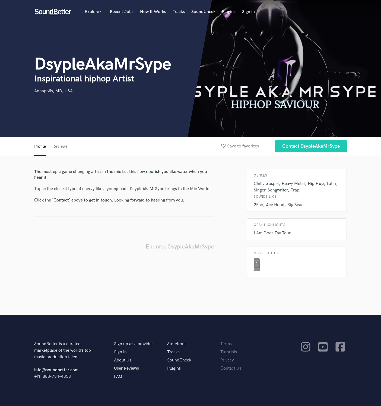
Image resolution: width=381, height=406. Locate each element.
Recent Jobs (122, 11)
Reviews (60, 146)
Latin (331, 183)
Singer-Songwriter (271, 190)
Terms (226, 344)
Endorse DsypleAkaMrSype (180, 246)
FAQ (118, 376)
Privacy (227, 360)
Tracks (179, 11)
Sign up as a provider (133, 344)
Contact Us (230, 368)
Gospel (272, 183)
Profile (40, 146)
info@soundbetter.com (56, 370)
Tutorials (228, 352)
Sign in (248, 11)
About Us (122, 360)
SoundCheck (203, 11)
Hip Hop (316, 183)
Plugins (229, 11)
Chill (258, 183)
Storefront (176, 344)
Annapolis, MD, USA (53, 91)
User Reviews (126, 368)
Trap (295, 190)
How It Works (153, 11)
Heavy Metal (293, 183)
